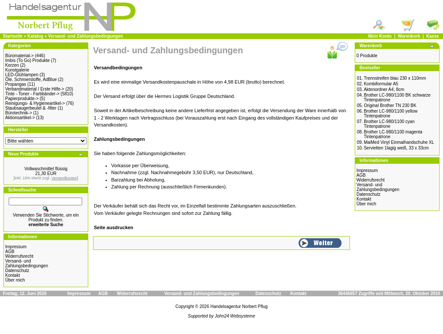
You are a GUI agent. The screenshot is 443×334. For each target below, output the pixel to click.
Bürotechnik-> (18, 112)
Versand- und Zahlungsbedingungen (85, 36)
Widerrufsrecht (19, 256)
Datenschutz (17, 270)
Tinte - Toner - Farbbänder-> (32, 93)
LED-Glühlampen (22, 74)
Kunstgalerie (17, 70)
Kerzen (12, 65)
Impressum (15, 246)
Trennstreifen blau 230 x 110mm (395, 78)
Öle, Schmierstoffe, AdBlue (31, 79)
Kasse (432, 36)
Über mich (15, 280)
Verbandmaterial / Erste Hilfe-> (34, 89)
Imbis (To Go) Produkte (27, 60)
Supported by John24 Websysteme (221, 316)
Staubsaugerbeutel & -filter (30, 108)
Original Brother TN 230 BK (390, 105)
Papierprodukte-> (22, 98)
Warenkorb (409, 36)
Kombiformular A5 (381, 83)
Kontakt (12, 275)
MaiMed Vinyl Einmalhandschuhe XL (399, 142)
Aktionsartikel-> (20, 117)
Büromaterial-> (19, 55)
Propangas (15, 84)
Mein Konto (380, 36)
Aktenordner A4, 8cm (384, 89)
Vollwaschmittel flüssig (45, 168)
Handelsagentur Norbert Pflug (238, 306)
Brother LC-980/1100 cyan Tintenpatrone (389, 124)
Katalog (35, 36)
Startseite (13, 36)
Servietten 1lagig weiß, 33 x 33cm (396, 148)
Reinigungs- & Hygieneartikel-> (35, 103)
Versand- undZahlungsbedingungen (26, 263)
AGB (9, 251)
